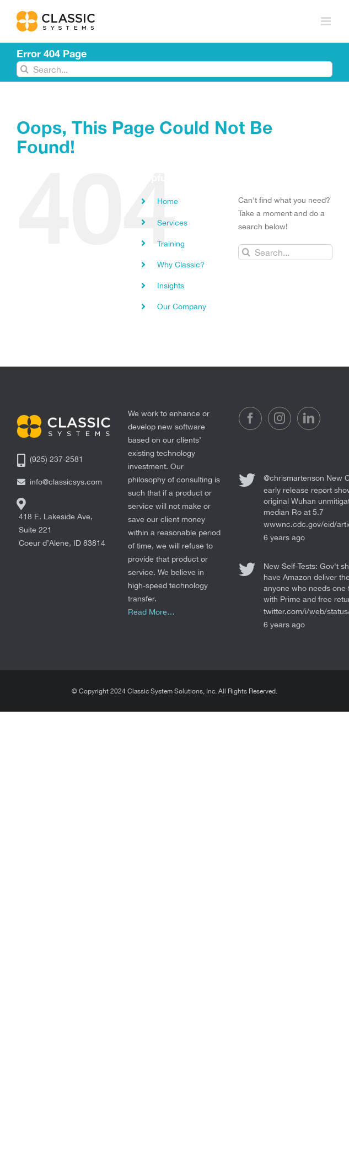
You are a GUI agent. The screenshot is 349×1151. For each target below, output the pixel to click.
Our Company (181, 306)
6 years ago (284, 537)
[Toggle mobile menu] (326, 21)
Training (171, 243)
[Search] (25, 69)
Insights (170, 285)
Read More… (151, 611)
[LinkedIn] (308, 418)
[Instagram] (279, 418)
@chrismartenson (294, 478)
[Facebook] (250, 418)
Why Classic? (181, 264)
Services (172, 222)
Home (167, 201)
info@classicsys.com (66, 481)
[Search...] (174, 69)
